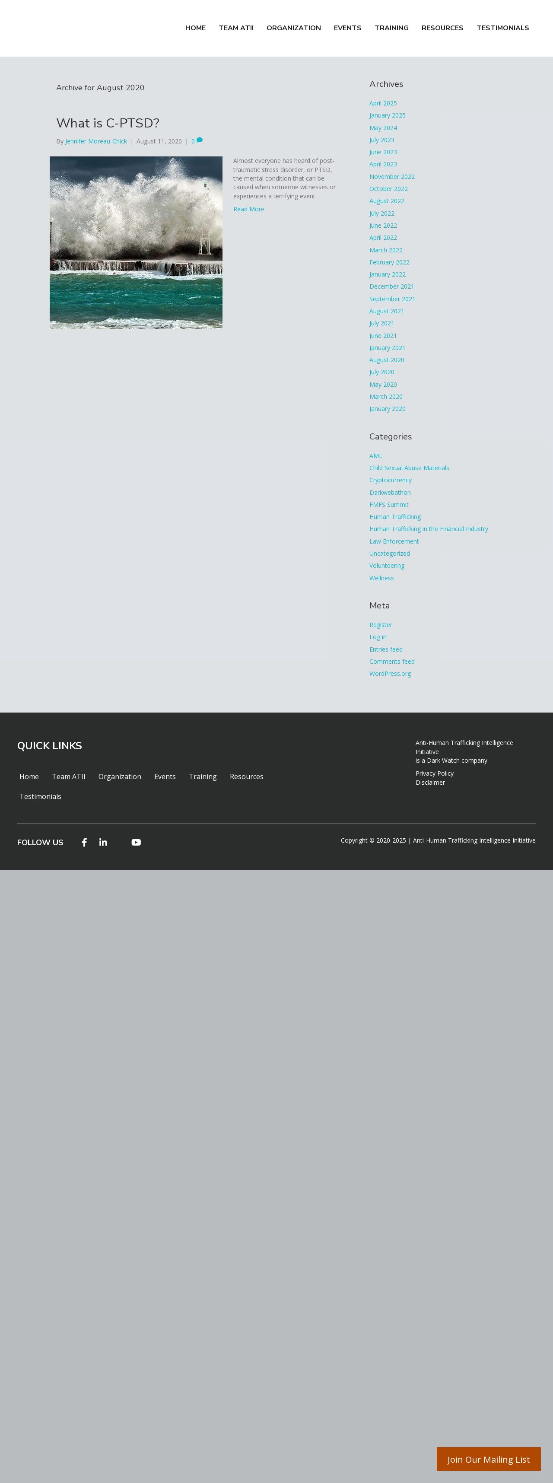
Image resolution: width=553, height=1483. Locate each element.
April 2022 (383, 237)
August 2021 (386, 311)
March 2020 (386, 396)
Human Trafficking (395, 516)
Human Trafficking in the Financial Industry (428, 529)
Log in (378, 637)
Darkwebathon (390, 492)
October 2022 (388, 189)
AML (375, 456)
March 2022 (386, 250)
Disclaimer (430, 782)
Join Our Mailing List (486, 1459)
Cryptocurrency (390, 480)
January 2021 (387, 348)
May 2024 (383, 128)
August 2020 (386, 360)
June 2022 (383, 225)
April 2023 (383, 164)
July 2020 (381, 372)
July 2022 (381, 213)
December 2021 (391, 286)
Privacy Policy (435, 773)
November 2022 (392, 176)
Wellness (381, 578)
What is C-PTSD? (107, 123)
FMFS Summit (389, 504)
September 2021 (392, 299)
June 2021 (383, 335)
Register (380, 625)
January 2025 (387, 115)
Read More (248, 209)
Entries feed (386, 649)
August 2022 (386, 201)
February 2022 (389, 262)
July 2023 (381, 140)
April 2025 (383, 103)
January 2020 (387, 408)
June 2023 (383, 152)
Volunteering (386, 565)
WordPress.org (390, 673)
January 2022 (387, 274)
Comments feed (392, 661)
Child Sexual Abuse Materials (409, 468)
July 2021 (381, 323)
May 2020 (383, 384)
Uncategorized (389, 553)
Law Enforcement (394, 541)
